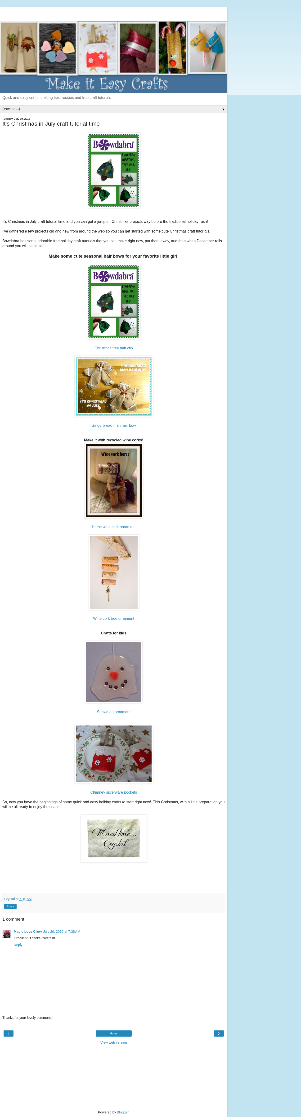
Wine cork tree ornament (113, 618)
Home (113, 1033)
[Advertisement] (114, 13)
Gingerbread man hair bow (113, 425)
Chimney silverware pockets (113, 792)
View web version (113, 1042)
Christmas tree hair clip (113, 348)
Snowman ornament (113, 712)
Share (10, 906)
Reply (18, 945)
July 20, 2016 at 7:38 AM (61, 931)
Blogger (123, 1112)
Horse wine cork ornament (114, 527)
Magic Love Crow (28, 931)
